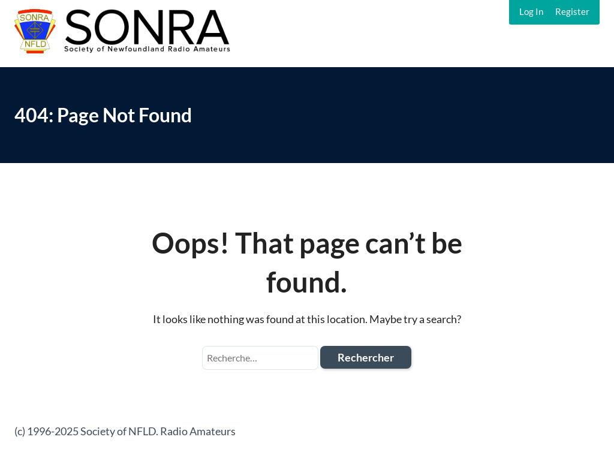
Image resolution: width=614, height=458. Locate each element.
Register (572, 11)
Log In (531, 11)
